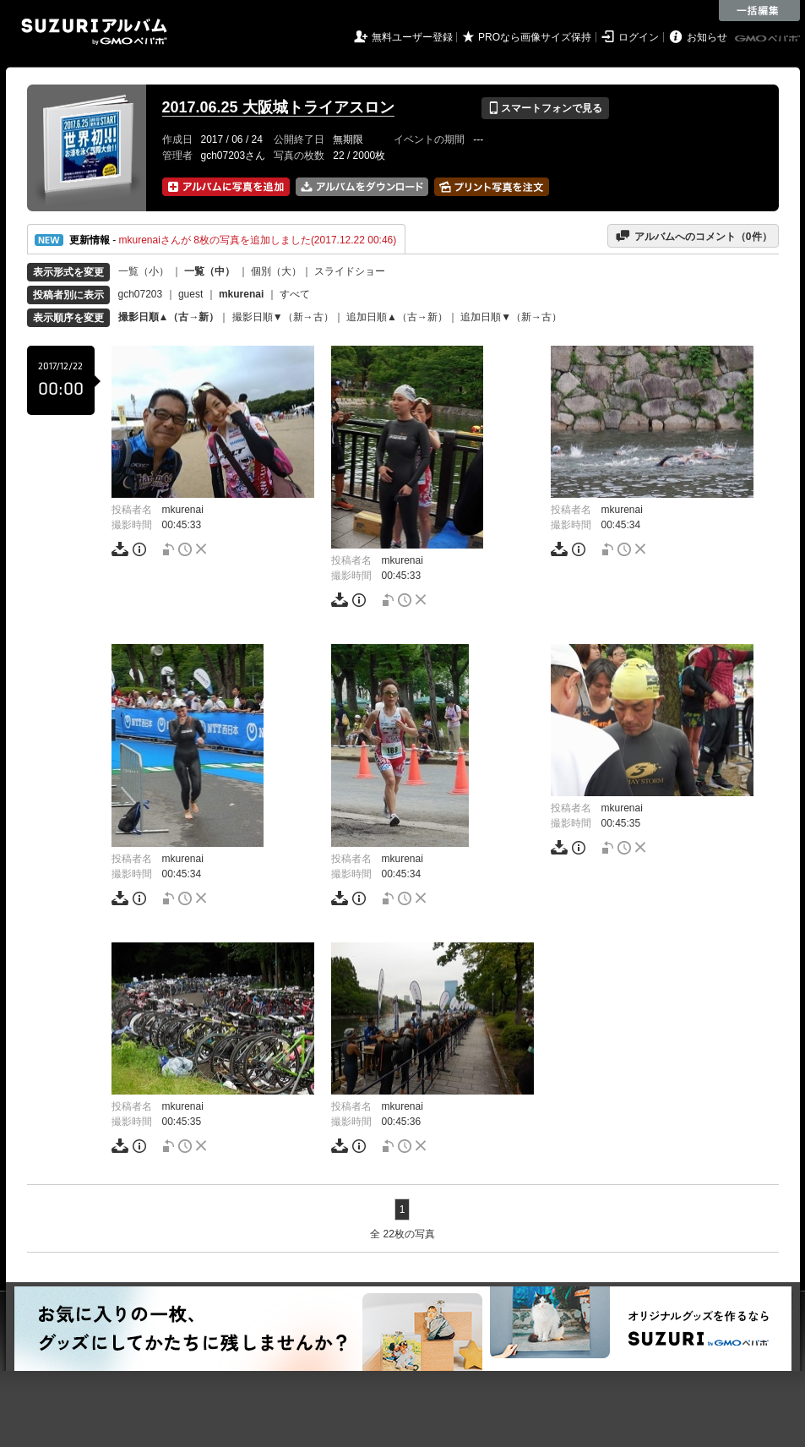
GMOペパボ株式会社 (768, 38)
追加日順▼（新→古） (511, 317)
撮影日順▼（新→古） (283, 317)
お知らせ (707, 37)
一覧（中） (209, 271)
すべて (295, 294)
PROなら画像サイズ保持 (534, 37)
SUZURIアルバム (94, 32)
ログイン (638, 37)
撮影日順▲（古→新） (169, 317)
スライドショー (349, 271)
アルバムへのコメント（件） (693, 236)
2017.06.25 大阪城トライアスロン (278, 107)
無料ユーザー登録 (412, 37)
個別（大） (276, 271)
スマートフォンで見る (545, 108)
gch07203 (140, 294)
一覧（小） (143, 271)
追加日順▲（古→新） (397, 317)
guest (190, 294)
